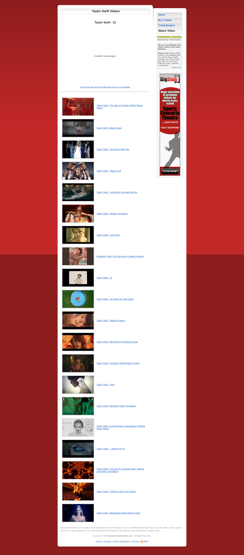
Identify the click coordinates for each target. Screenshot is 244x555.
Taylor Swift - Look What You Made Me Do (117, 192)
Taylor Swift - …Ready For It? (111, 448)
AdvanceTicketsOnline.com (71, 528)
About (99, 541)
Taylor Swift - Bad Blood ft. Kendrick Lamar (117, 342)
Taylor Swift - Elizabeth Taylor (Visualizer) (116, 406)
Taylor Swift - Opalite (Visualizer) (112, 213)
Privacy (135, 541)
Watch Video (166, 30)
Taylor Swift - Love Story (108, 235)
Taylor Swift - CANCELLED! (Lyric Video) (116, 491)
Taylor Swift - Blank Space (109, 128)
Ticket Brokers (166, 25)
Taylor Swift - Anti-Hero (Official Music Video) (118, 363)
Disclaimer (124, 541)
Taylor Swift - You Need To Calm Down (115, 299)
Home (161, 14)
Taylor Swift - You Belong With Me (113, 149)
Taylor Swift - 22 (104, 277)
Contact (107, 541)
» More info (176, 67)
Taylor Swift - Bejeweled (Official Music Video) (119, 513)
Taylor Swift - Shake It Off (109, 171)
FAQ (115, 541)
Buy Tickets (165, 20)
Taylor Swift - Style (105, 384)
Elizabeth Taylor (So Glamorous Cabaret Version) (120, 256)
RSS (146, 541)
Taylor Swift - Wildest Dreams (111, 320)
